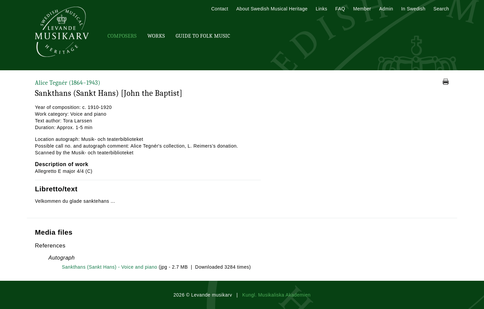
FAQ (340, 8)
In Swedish (413, 8)
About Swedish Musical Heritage (272, 8)
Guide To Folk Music (203, 36)
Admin (386, 8)
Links (321, 8)
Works (156, 36)
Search (441, 8)
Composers (122, 36)
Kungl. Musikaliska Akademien (276, 295)
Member (362, 8)
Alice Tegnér (67, 82)
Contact (219, 8)
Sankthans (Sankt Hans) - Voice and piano (109, 267)
